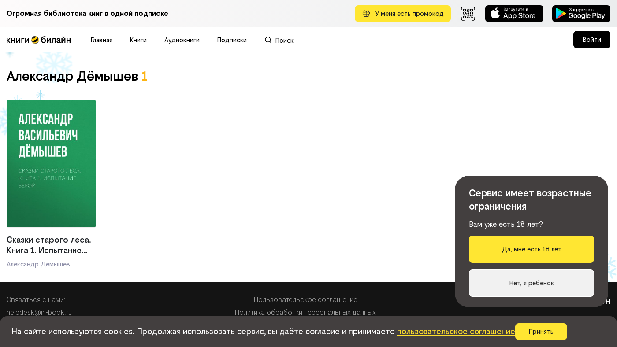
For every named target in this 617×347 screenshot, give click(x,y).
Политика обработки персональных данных (305, 312)
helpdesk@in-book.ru (39, 312)
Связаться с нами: (36, 299)
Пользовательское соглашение (305, 299)
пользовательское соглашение (456, 331)
